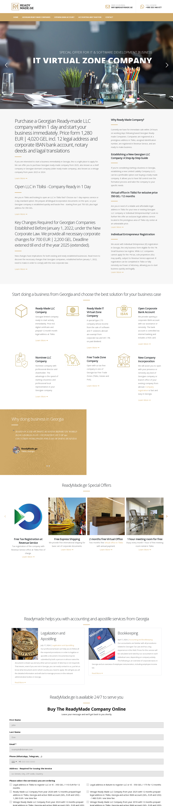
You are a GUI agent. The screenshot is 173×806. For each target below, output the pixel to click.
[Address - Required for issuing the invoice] (86, 773)
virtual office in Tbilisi (114, 542)
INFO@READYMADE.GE (122, 7)
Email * (12, 744)
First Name (15, 719)
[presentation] (5, 516)
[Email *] (86, 749)
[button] (45, 466)
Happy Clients (28, 591)
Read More (20, 682)
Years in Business (67, 591)
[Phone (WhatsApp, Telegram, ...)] (90, 761)
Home (15, 17)
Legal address (105, 591)
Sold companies (144, 591)
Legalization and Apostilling (63, 645)
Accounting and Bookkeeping (140, 640)
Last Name (14, 732)
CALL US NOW (151, 5)
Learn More (21, 178)
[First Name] (86, 725)
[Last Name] (86, 737)
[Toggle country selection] (14, 761)
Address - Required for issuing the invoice (30, 768)
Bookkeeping (128, 633)
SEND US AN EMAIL (118, 5)
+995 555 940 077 (154, 7)
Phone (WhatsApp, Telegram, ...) (25, 756)
